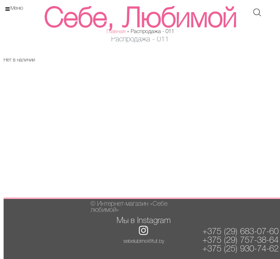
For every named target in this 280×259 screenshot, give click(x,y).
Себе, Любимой (140, 20)
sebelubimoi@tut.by (143, 241)
